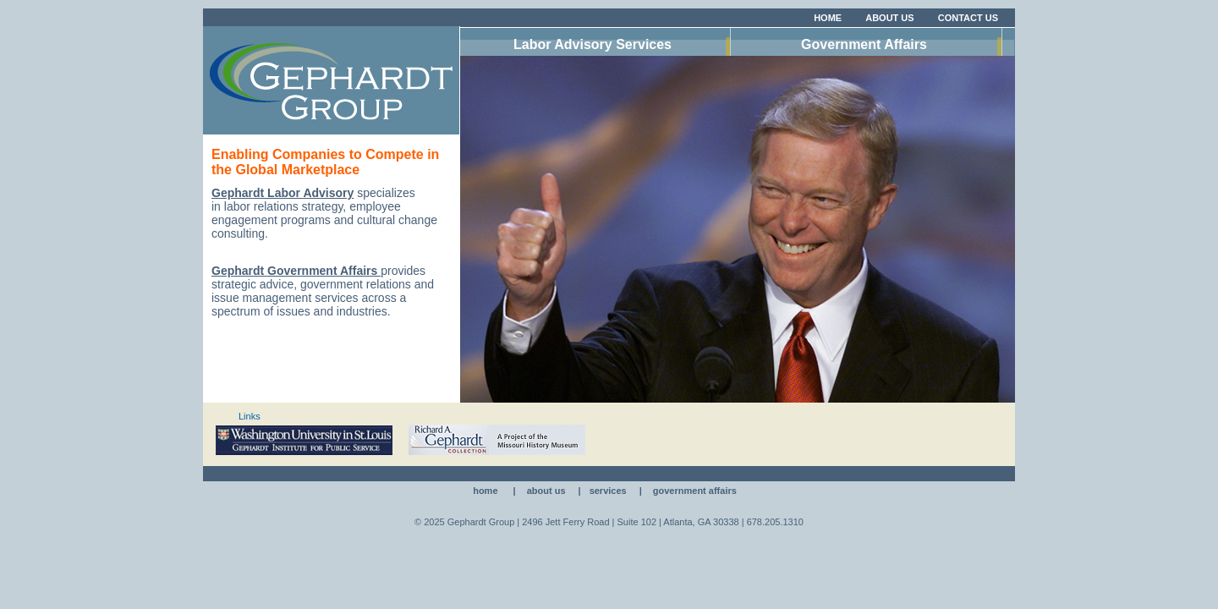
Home (828, 18)
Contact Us (968, 18)
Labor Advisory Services (592, 44)
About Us (889, 18)
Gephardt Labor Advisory (282, 193)
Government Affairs (864, 44)
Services (608, 491)
